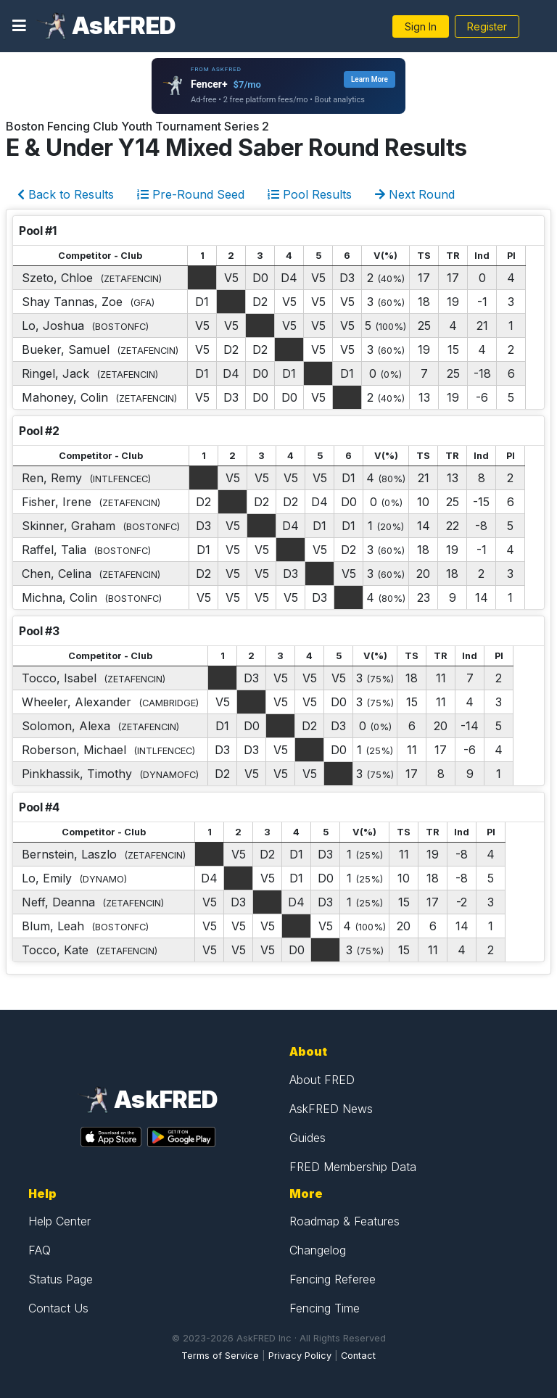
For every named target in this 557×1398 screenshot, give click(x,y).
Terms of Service (220, 1355)
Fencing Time (324, 1308)
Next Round (415, 194)
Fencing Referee (332, 1279)
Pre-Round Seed (190, 194)
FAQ (39, 1250)
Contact (358, 1355)
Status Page (60, 1279)
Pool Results (310, 194)
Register (487, 26)
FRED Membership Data (352, 1166)
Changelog (317, 1250)
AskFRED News (331, 1108)
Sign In (421, 26)
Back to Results (65, 194)
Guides (307, 1137)
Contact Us (58, 1308)
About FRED (322, 1079)
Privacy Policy (299, 1355)
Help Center (59, 1221)
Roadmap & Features (344, 1221)
